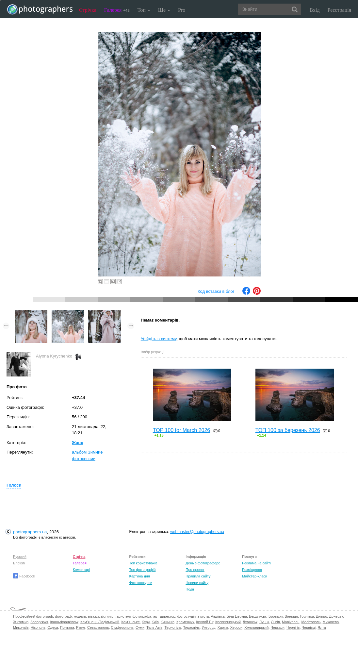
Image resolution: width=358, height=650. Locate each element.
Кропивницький (228, 622)
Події (190, 589)
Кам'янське (130, 622)
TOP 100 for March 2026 (181, 430)
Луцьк (264, 622)
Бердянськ (258, 616)
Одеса (52, 627)
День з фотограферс (203, 563)
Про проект (195, 570)
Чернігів (293, 627)
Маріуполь (290, 622)
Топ (144, 10)
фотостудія (186, 616)
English (19, 563)
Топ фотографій (142, 570)
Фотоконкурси (140, 583)
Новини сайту (197, 583)
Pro (181, 10)
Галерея (117, 10)
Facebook (24, 576)
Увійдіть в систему (159, 338)
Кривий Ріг (204, 622)
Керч (146, 622)
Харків (223, 627)
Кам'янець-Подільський (99, 622)
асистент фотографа (134, 616)
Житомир (20, 622)
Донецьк (336, 616)
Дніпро (321, 616)
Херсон (236, 627)
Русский (19, 556)
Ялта (321, 627)
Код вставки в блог (216, 291)
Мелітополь (311, 622)
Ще (164, 10)
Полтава (67, 627)
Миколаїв (21, 627)
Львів (275, 622)
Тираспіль (191, 627)
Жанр (77, 442)
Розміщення (252, 570)
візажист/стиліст (101, 616)
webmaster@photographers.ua (197, 531)
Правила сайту (198, 576)
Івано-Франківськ (64, 622)
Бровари (275, 616)
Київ (155, 622)
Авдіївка (218, 616)
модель (80, 616)
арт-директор (164, 616)
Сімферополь (122, 627)
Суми (140, 627)
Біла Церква (237, 616)
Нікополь (38, 627)
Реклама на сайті (256, 563)
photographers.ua (30, 531)
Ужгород (208, 627)
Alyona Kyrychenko (54, 356)
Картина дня (139, 576)
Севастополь (98, 627)
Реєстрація (339, 10)
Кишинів (167, 622)
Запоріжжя (39, 622)
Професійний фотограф (33, 616)
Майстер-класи (254, 576)
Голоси (14, 485)
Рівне (80, 627)
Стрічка (87, 10)
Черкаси (277, 627)
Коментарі (81, 570)
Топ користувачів (143, 563)
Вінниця (291, 616)
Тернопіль (172, 627)
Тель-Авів (154, 627)
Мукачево (331, 622)
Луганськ (250, 622)
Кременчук (185, 622)
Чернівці (309, 627)
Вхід (315, 10)
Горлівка (307, 616)
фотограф (63, 616)
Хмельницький (256, 627)
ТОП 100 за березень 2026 (287, 430)
